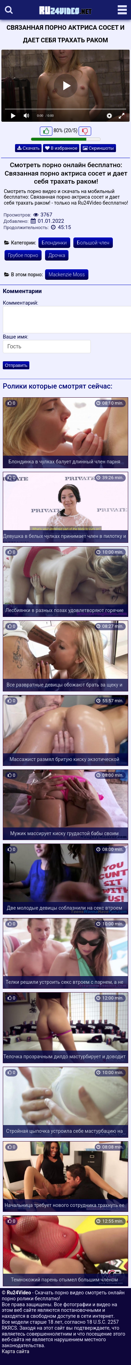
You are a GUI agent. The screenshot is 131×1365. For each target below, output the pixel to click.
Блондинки (54, 243)
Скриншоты (98, 148)
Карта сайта (15, 1351)
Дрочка (57, 255)
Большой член (93, 243)
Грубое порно (23, 255)
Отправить (16, 365)
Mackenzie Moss (67, 274)
